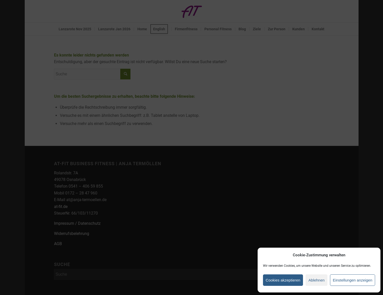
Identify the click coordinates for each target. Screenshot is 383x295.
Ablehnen (316, 280)
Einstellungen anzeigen (352, 280)
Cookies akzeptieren (283, 280)
